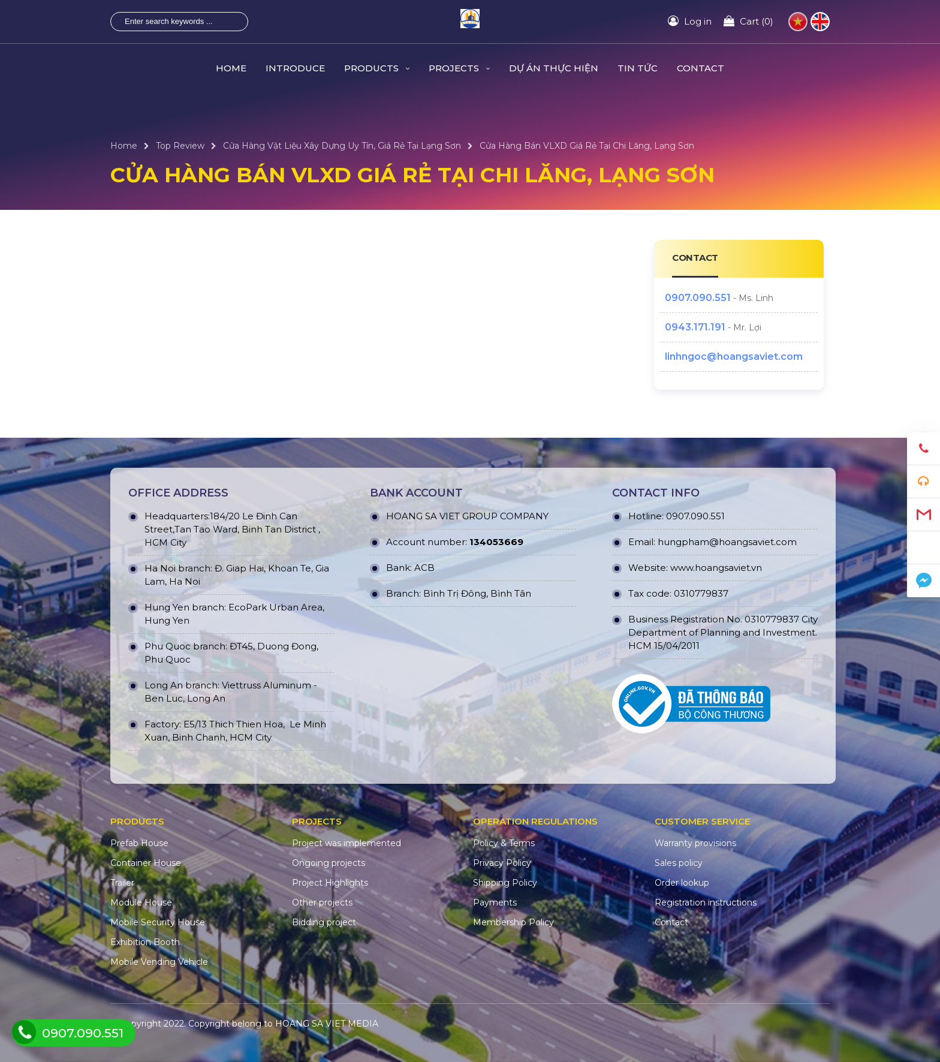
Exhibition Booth (145, 942)
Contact (671, 922)
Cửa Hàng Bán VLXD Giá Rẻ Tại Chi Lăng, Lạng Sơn (587, 145)
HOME (231, 68)
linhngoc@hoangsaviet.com (734, 356)
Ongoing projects (328, 863)
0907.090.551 (698, 297)
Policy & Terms (504, 843)
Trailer (122, 882)
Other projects (322, 902)
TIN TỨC (637, 68)
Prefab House (139, 843)
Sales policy (679, 863)
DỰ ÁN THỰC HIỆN (553, 68)
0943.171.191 (695, 327)
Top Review (180, 145)
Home (123, 145)
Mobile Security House (157, 922)
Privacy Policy (502, 863)
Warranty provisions (695, 843)
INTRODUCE (295, 68)
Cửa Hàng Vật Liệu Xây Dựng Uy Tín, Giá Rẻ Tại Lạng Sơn (342, 145)
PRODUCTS (376, 68)
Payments (495, 902)
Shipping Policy (505, 882)
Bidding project (324, 922)
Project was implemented (346, 843)
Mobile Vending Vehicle (159, 961)
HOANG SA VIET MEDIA (326, 1023)
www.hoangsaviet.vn (716, 567)
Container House (145, 863)
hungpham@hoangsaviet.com (727, 541)
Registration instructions (706, 902)
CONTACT (700, 68)
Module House (141, 902)
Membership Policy (513, 922)
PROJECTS (459, 68)
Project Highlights (330, 882)
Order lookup (682, 882)
